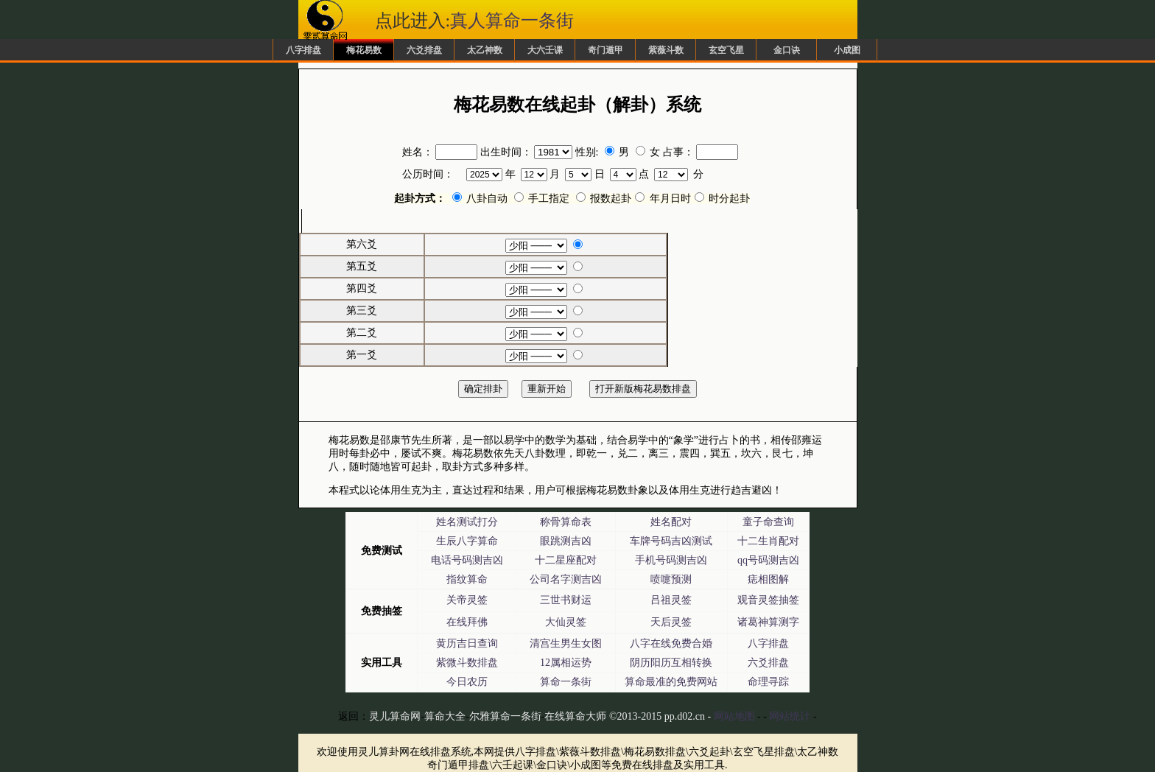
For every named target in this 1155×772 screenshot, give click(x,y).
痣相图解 (768, 579)
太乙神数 (484, 50)
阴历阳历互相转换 (671, 662)
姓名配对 (671, 521)
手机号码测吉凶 (671, 560)
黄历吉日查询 (467, 643)
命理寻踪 (768, 681)
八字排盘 (303, 50)
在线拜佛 (467, 622)
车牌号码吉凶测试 (671, 541)
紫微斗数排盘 (467, 662)
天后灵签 (671, 622)
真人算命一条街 (512, 20)
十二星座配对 (566, 560)
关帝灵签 (467, 600)
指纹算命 (467, 579)
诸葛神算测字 (768, 622)
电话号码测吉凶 (467, 560)
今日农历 (467, 681)
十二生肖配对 (768, 541)
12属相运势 (565, 662)
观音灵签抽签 (768, 600)
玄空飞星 (726, 50)
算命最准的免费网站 (671, 681)
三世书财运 (565, 600)
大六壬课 (545, 50)
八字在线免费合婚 (671, 643)
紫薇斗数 (666, 50)
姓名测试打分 (467, 521)
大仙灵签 (565, 622)
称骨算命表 (565, 521)
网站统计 (789, 716)
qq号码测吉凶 (768, 560)
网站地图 (734, 716)
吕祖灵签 (671, 600)
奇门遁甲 (605, 50)
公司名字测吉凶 (566, 579)
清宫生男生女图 (566, 643)
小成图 (847, 50)
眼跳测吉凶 (565, 541)
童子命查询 (768, 521)
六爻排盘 (424, 50)
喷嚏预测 (671, 579)
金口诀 (786, 50)
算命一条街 (565, 681)
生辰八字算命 (467, 541)
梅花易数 (364, 50)
